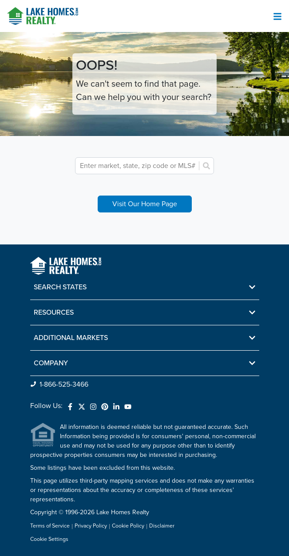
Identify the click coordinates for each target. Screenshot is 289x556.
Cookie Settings (49, 539)
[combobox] (138, 165)
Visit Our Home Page (144, 204)
